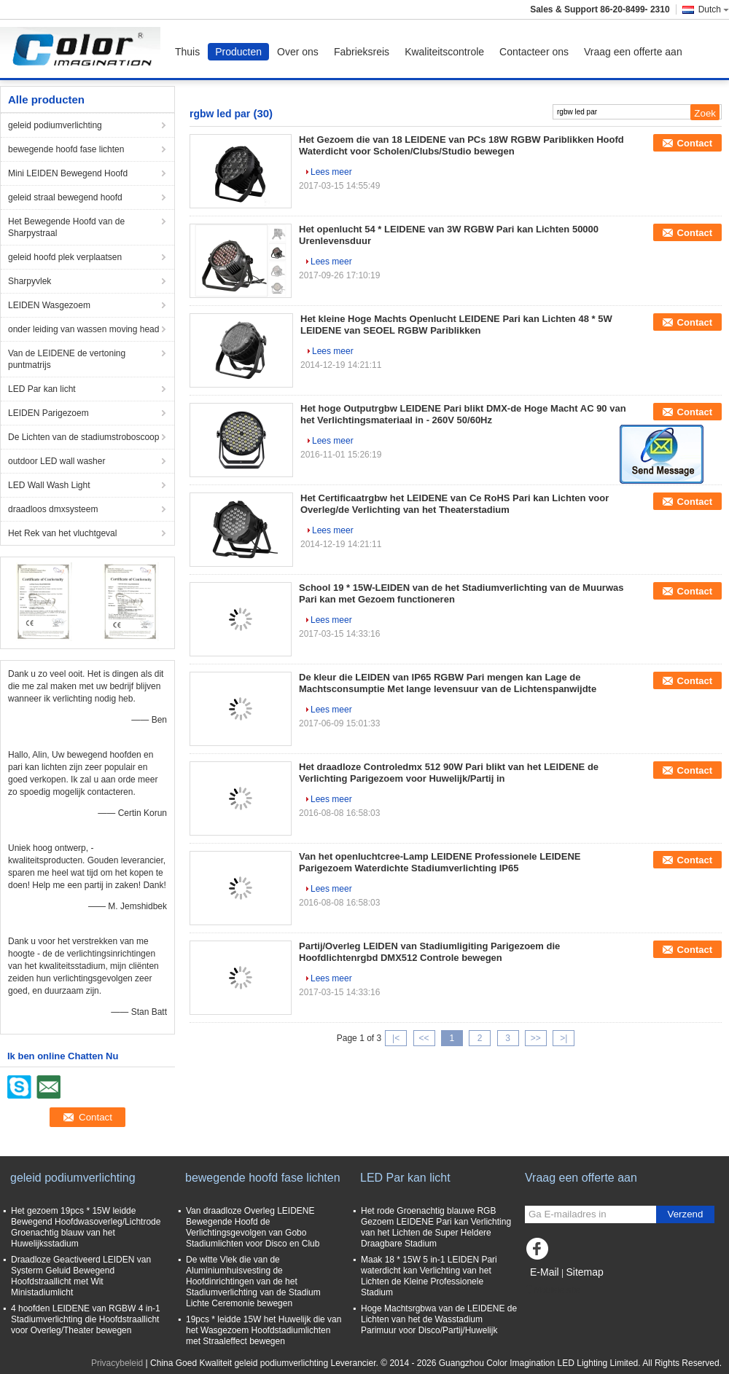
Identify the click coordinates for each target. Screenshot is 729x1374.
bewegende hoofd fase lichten (66, 149)
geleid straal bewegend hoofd (65, 197)
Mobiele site (552, 1290)
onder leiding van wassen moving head (83, 329)
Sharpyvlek (29, 281)
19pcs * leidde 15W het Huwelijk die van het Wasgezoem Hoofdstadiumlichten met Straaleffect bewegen (263, 1330)
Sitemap (584, 1272)
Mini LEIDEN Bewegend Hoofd (68, 173)
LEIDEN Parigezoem (48, 413)
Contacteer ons (534, 52)
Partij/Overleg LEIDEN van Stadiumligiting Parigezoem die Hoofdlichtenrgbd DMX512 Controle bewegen (429, 952)
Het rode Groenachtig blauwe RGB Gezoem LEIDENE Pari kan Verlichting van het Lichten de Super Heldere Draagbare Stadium (436, 1227)
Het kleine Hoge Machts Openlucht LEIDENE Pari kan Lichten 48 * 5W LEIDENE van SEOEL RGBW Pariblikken (456, 324)
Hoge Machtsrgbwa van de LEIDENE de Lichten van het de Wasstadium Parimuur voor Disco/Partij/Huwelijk (439, 1319)
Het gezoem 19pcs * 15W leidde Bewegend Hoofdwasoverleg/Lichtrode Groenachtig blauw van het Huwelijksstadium (85, 1227)
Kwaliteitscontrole (444, 52)
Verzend (685, 1214)
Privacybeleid (117, 1363)
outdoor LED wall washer (56, 461)
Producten (238, 52)
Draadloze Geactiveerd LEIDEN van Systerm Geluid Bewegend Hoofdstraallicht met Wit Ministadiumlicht (81, 1276)
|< (395, 1038)
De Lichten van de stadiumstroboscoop (83, 437)
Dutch (713, 9)
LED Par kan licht (42, 389)
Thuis (187, 52)
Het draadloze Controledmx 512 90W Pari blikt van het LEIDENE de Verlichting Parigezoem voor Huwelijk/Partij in (449, 772)
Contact (694, 143)
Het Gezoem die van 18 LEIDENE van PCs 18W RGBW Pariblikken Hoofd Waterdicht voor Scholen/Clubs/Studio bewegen (461, 145)
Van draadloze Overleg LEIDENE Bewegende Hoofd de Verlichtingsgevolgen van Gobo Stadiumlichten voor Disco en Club (252, 1227)
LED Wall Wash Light (49, 485)
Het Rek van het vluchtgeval (62, 533)
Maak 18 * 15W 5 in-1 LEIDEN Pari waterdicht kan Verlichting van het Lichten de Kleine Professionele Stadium (429, 1276)
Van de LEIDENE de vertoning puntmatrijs (66, 359)
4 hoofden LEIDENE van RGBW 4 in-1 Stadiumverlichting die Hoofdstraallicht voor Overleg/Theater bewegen (85, 1319)
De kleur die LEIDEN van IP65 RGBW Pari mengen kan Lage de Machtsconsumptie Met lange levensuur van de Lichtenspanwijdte (447, 683)
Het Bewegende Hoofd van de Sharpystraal (66, 227)
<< (423, 1038)
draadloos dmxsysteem (53, 509)
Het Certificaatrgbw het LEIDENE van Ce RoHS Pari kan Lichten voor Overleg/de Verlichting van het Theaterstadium (454, 503)
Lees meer (331, 172)
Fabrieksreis (361, 52)
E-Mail (544, 1272)
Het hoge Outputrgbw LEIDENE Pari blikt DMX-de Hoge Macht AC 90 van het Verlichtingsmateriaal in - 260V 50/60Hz (463, 414)
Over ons (298, 52)
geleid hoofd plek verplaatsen (65, 257)
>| (563, 1038)
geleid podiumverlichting (55, 125)
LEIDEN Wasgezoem (49, 305)
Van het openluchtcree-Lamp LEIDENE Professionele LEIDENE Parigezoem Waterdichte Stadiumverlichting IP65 (439, 862)
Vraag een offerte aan (633, 52)
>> (536, 1038)
